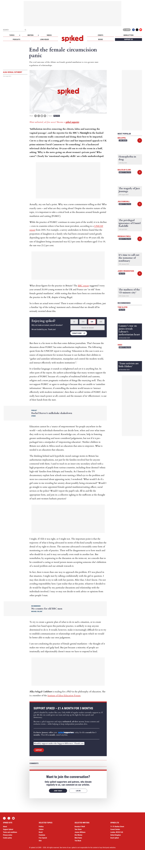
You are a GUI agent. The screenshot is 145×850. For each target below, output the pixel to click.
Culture (41, 829)
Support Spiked (8, 829)
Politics (56, 116)
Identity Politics (125, 172)
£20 (92, 322)
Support (39, 750)
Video (120, 345)
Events (100, 35)
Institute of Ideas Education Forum (64, 695)
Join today (58, 791)
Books (100, 39)
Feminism (42, 835)
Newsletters (129, 35)
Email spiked (114, 838)
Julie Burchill (124, 201)
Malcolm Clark (124, 170)
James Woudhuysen (126, 271)
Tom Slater (122, 307)
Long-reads (44, 39)
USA (40, 841)
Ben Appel (122, 138)
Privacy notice (7, 835)
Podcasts (16, 39)
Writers (30, 35)
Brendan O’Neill (80, 827)
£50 (101, 322)
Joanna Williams (80, 832)
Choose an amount (87, 328)
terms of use (67, 847)
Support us (128, 39)
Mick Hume (78, 838)
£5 (74, 322)
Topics (11, 35)
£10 (83, 322)
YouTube (140, 29)
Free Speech (43, 838)
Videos (49, 35)
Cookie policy (7, 838)
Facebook (133, 29)
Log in (126, 30)
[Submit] (25, 29)
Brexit (41, 832)
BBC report (83, 285)
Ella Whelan (78, 835)
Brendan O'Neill (124, 236)
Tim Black (78, 841)
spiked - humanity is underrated (72, 39)
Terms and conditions (10, 832)
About (5, 827)
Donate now (76, 333)
